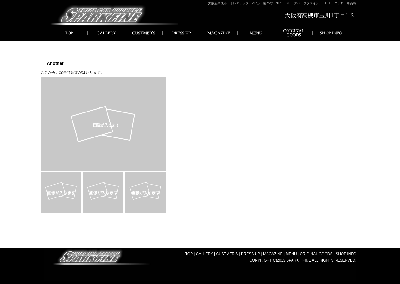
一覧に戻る (200, 222)
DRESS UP (181, 32)
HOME (69, 32)
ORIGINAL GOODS (293, 32)
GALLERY (106, 32)
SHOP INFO (331, 32)
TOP (189, 254)
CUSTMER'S (143, 32)
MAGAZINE (219, 32)
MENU (256, 32)
